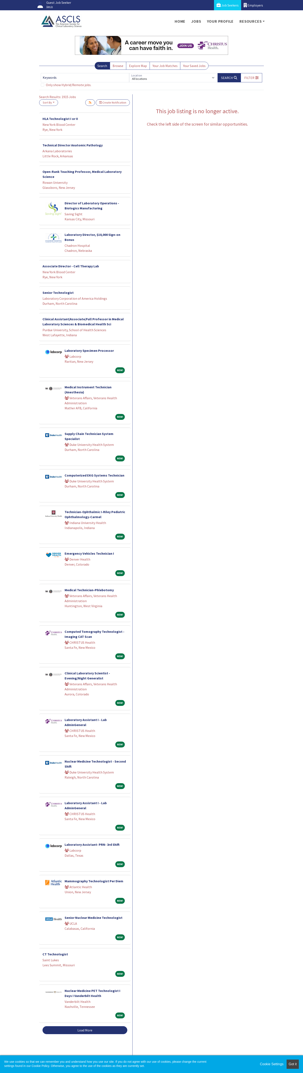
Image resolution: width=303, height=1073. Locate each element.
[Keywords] (85, 77)
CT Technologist (55, 954)
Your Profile (220, 21)
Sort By (47, 102)
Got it (293, 1064)
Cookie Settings (271, 1064)
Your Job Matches (165, 66)
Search (102, 66)
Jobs (196, 21)
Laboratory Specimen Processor (89, 350)
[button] (251, 77)
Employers (253, 5)
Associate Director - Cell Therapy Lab (71, 266)
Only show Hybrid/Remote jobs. (68, 85)
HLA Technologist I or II (60, 119)
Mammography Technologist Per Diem (94, 881)
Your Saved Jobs (194, 66)
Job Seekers (228, 5)
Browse (118, 66)
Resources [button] (250, 21)
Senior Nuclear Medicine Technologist (93, 917)
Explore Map (138, 66)
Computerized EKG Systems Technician (94, 475)
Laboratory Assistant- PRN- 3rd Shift (92, 844)
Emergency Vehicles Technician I (89, 553)
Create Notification (112, 102)
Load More (84, 1030)
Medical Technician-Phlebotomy (89, 590)
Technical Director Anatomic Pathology (73, 145)
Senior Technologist (58, 292)
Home (180, 21)
